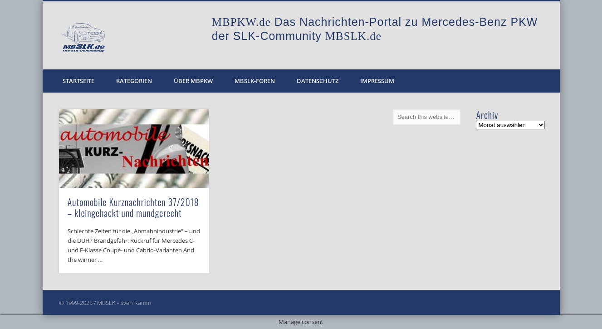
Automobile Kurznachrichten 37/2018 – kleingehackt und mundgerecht (133, 207)
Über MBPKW (193, 81)
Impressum (377, 81)
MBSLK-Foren (255, 81)
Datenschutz (317, 81)
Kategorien (134, 81)
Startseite (78, 81)
